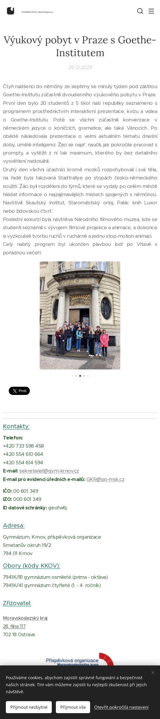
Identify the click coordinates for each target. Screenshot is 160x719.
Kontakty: (16, 426)
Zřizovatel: (17, 603)
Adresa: (14, 525)
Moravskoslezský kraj (25, 618)
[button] (139, 11)
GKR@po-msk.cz (105, 479)
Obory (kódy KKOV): (31, 565)
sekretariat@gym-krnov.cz (49, 471)
